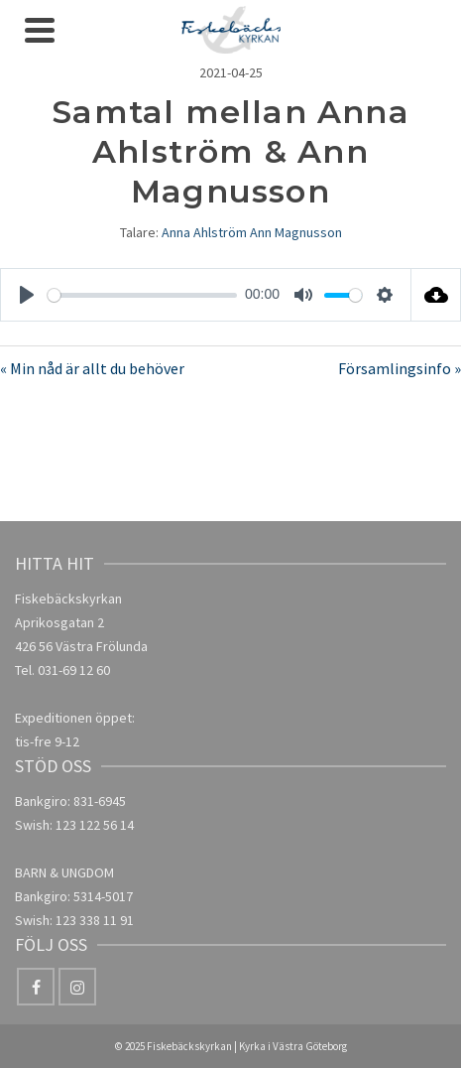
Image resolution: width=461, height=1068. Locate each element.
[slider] (142, 295)
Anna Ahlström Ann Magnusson (252, 232)
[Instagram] (77, 986)
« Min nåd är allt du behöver (92, 368)
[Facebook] (36, 986)
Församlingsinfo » (399, 368)
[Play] (27, 295)
